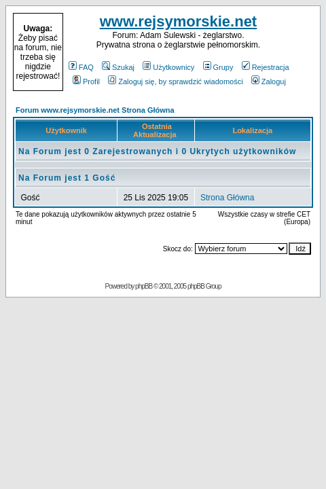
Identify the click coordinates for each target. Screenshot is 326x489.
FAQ (81, 67)
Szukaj (118, 67)
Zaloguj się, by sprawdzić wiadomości (175, 81)
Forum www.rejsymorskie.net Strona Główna (95, 110)
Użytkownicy (168, 67)
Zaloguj (268, 81)
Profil (86, 81)
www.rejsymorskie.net (178, 21)
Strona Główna (227, 197)
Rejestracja (265, 67)
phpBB (143, 286)
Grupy (218, 67)
